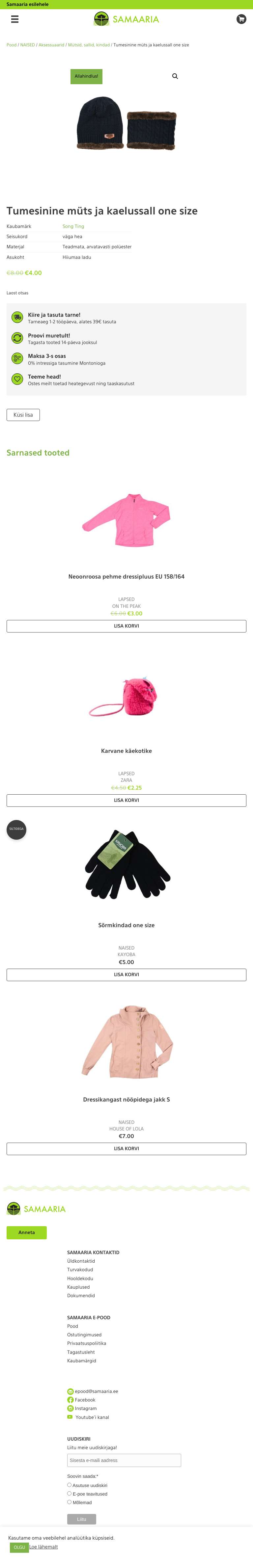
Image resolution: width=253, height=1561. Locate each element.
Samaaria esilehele (28, 4)
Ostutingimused (84, 1335)
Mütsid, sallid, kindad (89, 45)
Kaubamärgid (81, 1361)
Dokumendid (81, 1296)
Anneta (26, 1232)
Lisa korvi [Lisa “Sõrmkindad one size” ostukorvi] (126, 975)
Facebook (81, 1400)
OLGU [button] (19, 1547)
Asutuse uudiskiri (89, 1485)
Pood (11, 45)
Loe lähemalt (43, 1547)
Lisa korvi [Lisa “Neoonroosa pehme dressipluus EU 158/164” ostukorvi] (126, 626)
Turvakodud (80, 1270)
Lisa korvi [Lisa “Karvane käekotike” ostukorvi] (126, 800)
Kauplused (78, 1287)
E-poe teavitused (90, 1494)
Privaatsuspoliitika (86, 1343)
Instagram (82, 1408)
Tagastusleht (81, 1352)
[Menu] (15, 19)
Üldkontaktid (81, 1261)
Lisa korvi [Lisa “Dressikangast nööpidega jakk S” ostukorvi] (126, 1149)
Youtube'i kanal (88, 1417)
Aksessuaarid (51, 45)
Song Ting (73, 226)
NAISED (27, 45)
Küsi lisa (23, 415)
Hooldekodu (80, 1278)
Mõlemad (82, 1502)
